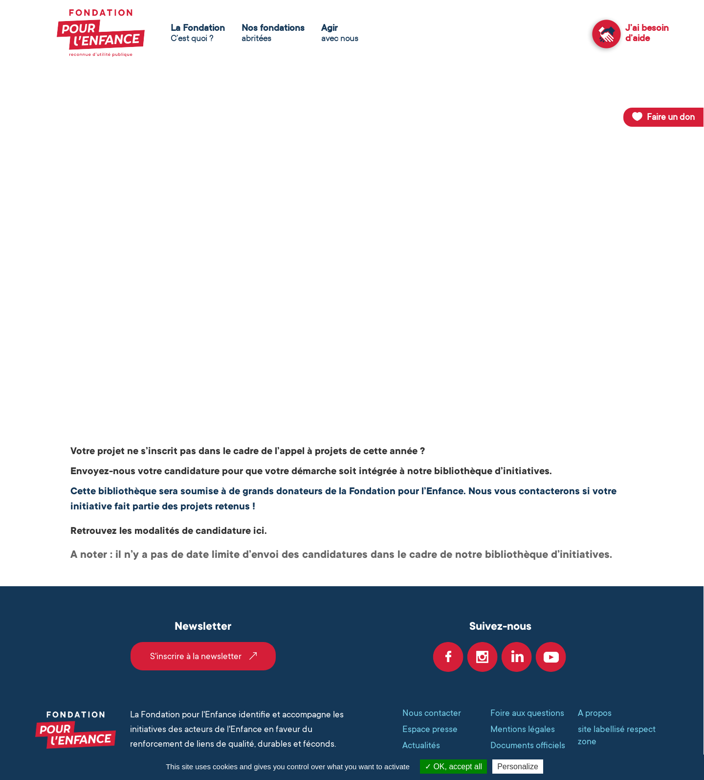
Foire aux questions (527, 713)
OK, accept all (453, 766)
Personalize (517, 766)
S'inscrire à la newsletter (196, 656)
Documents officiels (527, 745)
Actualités (421, 745)
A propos (595, 713)
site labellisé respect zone (617, 735)
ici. (260, 531)
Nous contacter (431, 713)
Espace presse (430, 729)
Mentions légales (522, 729)
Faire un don (671, 117)
